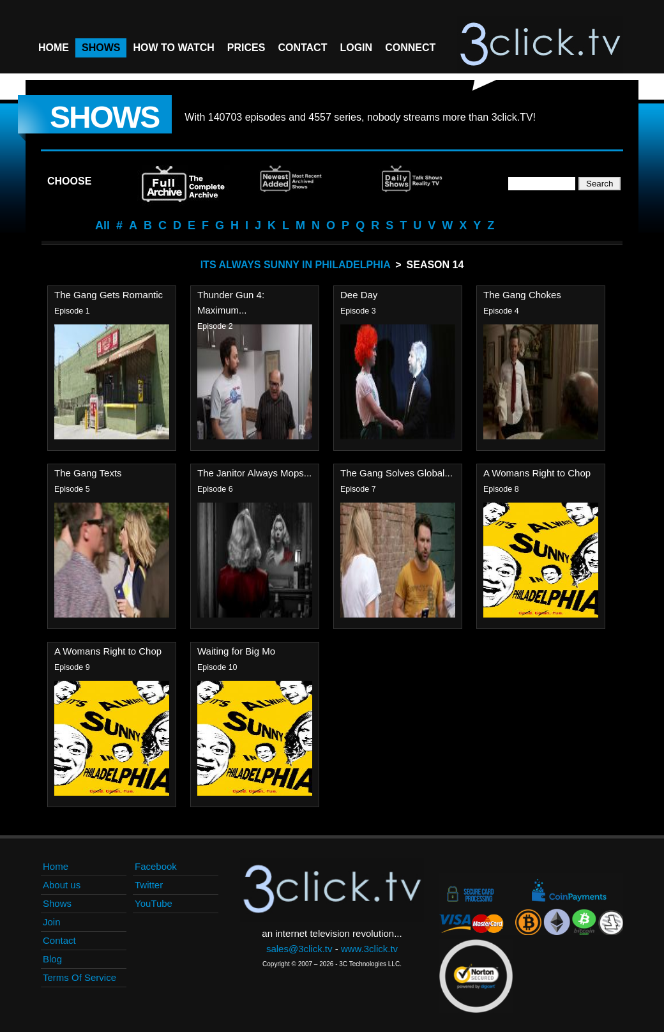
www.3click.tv (369, 948)
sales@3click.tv (299, 948)
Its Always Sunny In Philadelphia (295, 264)
